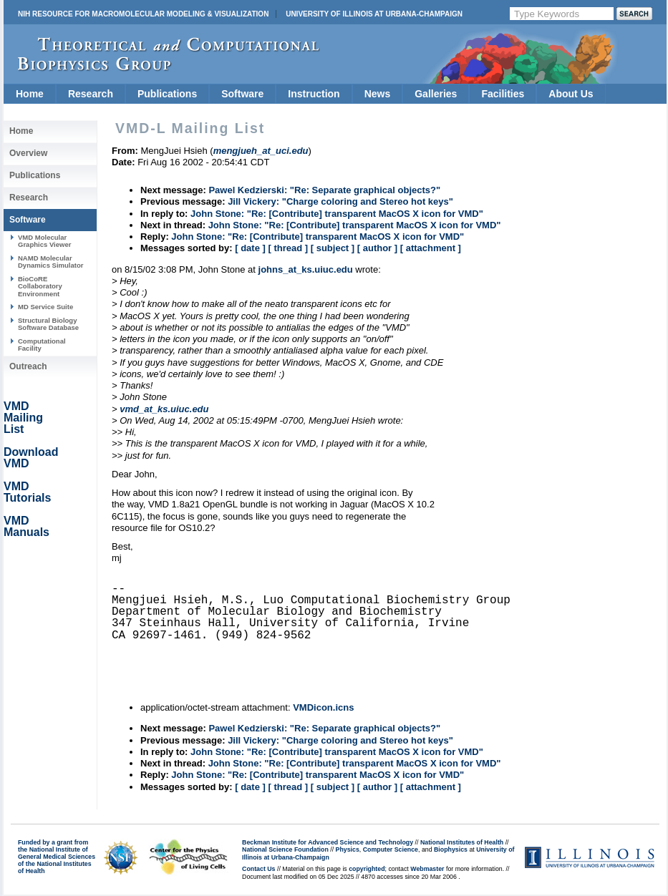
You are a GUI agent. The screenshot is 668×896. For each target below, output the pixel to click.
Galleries (436, 93)
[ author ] (377, 248)
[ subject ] (332, 248)
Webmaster (427, 868)
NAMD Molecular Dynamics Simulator (51, 261)
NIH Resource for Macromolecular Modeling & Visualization (143, 14)
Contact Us (258, 868)
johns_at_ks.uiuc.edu (305, 269)
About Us (570, 93)
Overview (28, 153)
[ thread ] (288, 248)
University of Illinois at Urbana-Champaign (374, 14)
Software (242, 93)
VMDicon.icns (323, 707)
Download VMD (31, 457)
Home (30, 93)
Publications (167, 93)
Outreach (28, 366)
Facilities (502, 93)
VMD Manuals (26, 526)
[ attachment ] (430, 248)
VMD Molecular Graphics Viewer (44, 240)
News (377, 93)
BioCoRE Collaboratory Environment (40, 286)
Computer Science (390, 849)
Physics (347, 849)
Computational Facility (42, 344)
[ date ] (250, 248)
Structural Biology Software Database (48, 323)
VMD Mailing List (23, 417)
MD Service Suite (45, 307)
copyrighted (366, 868)
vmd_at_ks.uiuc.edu (164, 409)
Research (90, 93)
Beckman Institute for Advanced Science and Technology (327, 842)
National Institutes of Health (461, 842)
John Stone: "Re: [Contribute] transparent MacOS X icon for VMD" (336, 213)
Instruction (313, 93)
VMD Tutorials (27, 492)
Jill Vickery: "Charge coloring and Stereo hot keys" (340, 201)
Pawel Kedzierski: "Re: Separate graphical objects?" (324, 190)
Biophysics (451, 849)
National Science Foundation (285, 849)
